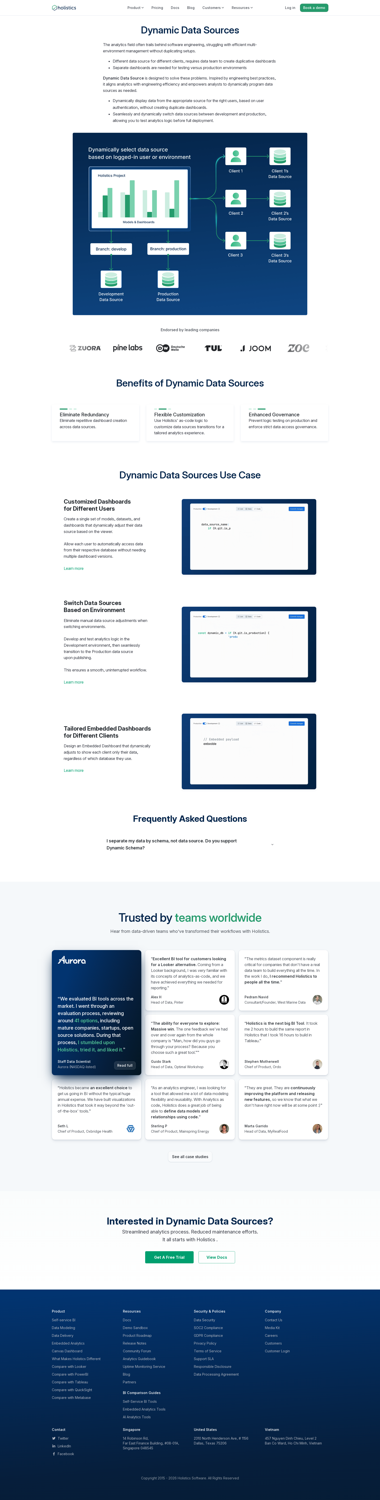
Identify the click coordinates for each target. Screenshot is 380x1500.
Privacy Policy (205, 1343)
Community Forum (137, 1351)
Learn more (74, 568)
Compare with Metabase (71, 1397)
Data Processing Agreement (216, 1374)
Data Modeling (63, 1328)
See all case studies (190, 1156)
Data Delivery (62, 1335)
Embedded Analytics (68, 1343)
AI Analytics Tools (137, 1417)
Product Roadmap (137, 1335)
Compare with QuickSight (72, 1390)
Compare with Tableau (70, 1382)
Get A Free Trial (169, 1257)
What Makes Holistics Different (76, 1359)
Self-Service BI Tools (140, 1401)
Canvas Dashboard (67, 1351)
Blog (191, 8)
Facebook (63, 1454)
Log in (290, 8)
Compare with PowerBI (70, 1374)
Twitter (60, 1438)
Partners (129, 1382)
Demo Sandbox (135, 1328)
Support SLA (204, 1359)
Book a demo (314, 8)
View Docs (216, 1257)
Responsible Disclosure (212, 1366)
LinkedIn (61, 1446)
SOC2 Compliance (208, 1328)
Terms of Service (208, 1351)
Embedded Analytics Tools (144, 1409)
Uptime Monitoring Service (144, 1366)
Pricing (157, 8)
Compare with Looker (69, 1366)
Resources (242, 8)
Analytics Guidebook (139, 1359)
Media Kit (272, 1328)
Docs (175, 8)
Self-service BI (63, 1320)
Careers (271, 1335)
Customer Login (277, 1351)
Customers (213, 8)
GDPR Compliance (208, 1335)
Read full (125, 1065)
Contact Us (273, 1320)
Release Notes (134, 1343)
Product (135, 8)
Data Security (204, 1320)
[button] (190, 845)
